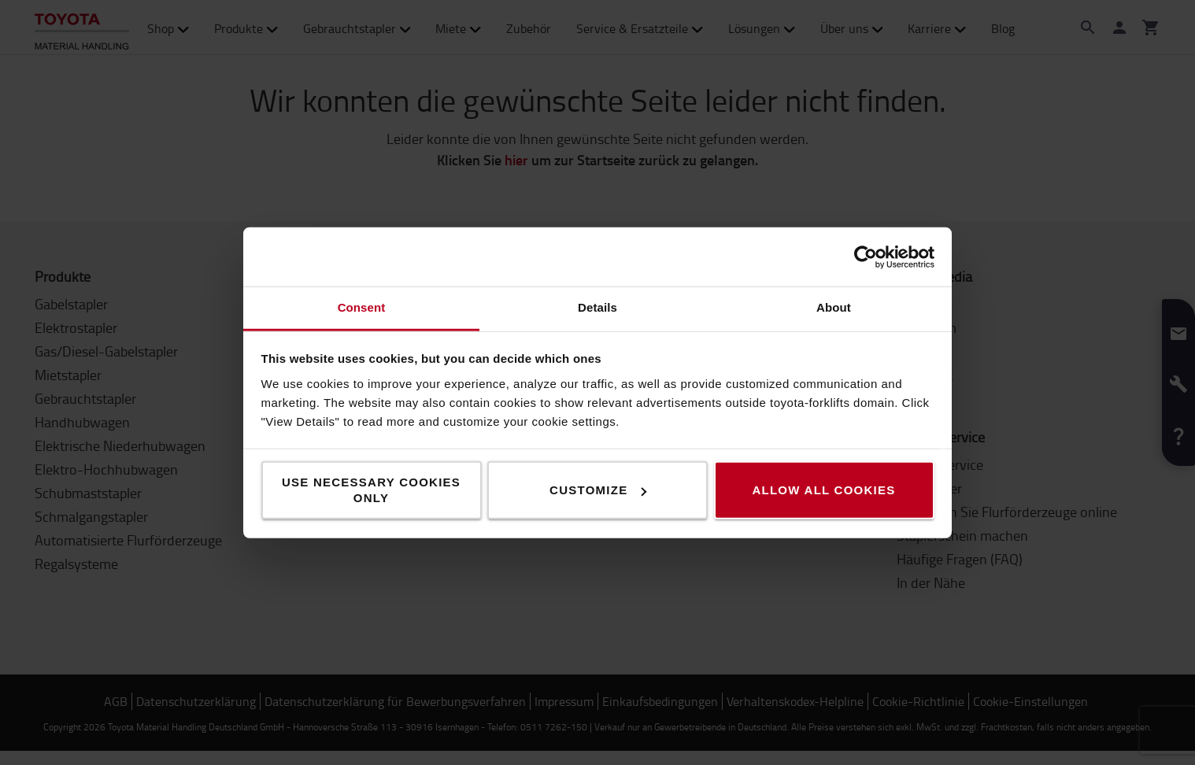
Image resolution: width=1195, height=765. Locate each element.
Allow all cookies (823, 490)
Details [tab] (597, 307)
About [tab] (833, 307)
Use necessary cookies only (371, 489)
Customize (597, 490)
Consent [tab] (362, 307)
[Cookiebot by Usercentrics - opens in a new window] (865, 256)
